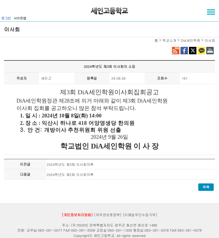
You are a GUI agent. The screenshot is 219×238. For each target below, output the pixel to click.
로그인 (6, 18)
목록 (206, 187)
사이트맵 (20, 18)
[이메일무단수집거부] (140, 214)
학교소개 (169, 40)
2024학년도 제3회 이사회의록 (70, 164)
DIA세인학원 (190, 40)
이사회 (210, 40)
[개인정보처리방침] (77, 214)
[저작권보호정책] (108, 214)
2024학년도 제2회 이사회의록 (70, 174)
